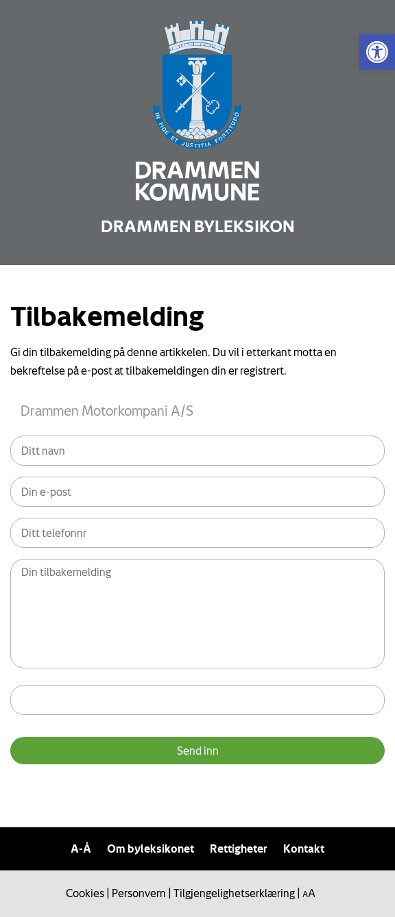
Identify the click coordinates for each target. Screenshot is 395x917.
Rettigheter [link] (238, 848)
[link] (377, 52)
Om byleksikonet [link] (150, 848)
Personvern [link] (139, 893)
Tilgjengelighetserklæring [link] (234, 893)
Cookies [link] (85, 893)
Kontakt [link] (303, 848)
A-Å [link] (81, 848)
